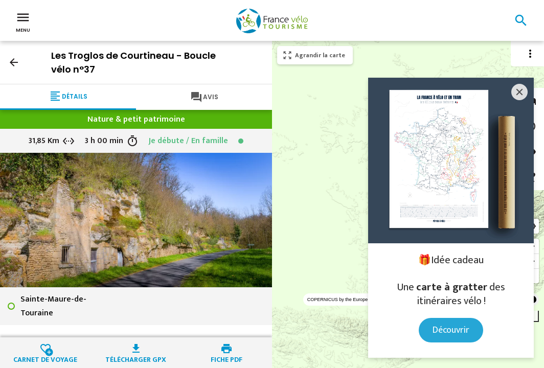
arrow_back (14, 62)
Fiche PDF (226, 358)
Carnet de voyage (45, 358)
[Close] (519, 92)
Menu (23, 21)
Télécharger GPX (135, 358)
